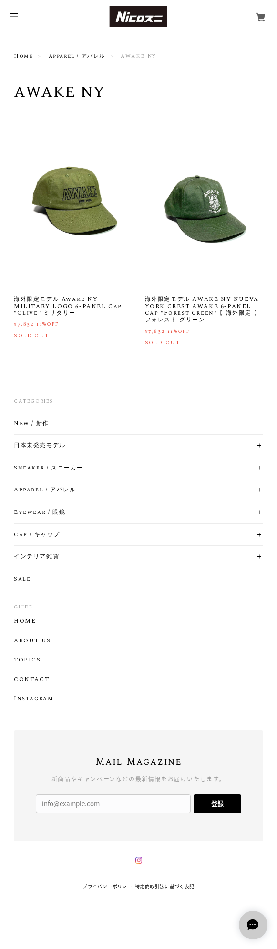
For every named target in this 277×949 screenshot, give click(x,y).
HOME (25, 621)
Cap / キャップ (37, 535)
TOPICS (27, 660)
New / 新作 (31, 423)
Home (23, 56)
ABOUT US (32, 641)
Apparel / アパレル (77, 56)
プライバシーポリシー (107, 886)
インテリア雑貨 (36, 557)
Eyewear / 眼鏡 (39, 512)
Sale (22, 579)
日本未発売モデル (40, 445)
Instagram (33, 698)
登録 (217, 803)
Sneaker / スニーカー (48, 468)
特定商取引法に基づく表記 (165, 886)
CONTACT (31, 679)
